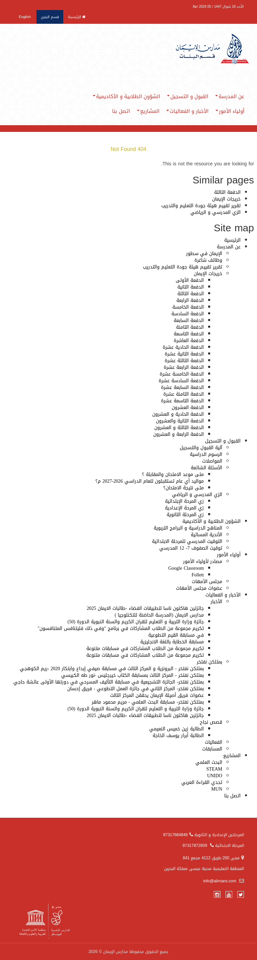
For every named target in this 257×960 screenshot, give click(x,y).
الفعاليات (213, 742)
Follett (197, 574)
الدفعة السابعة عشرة (182, 387)
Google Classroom (186, 568)
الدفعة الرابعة (190, 300)
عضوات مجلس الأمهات (199, 588)
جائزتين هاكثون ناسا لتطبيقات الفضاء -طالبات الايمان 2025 (145, 608)
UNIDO (214, 775)
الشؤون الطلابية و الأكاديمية (126, 96)
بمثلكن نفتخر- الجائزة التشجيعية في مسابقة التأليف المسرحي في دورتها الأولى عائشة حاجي (108, 682)
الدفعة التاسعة (189, 333)
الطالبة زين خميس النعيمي (176, 728)
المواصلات (212, 461)
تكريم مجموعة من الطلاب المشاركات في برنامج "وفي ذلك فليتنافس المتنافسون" (121, 628)
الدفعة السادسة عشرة (181, 380)
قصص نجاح (211, 722)
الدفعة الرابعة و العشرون (178, 434)
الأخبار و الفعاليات (187, 111)
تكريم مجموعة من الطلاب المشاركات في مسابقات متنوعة (145, 648)
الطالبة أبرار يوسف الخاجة (178, 735)
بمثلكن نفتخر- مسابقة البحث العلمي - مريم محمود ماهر (148, 702)
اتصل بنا (121, 111)
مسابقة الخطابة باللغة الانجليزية (172, 641)
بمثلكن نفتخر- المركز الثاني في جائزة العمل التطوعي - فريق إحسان (135, 688)
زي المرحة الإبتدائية (184, 501)
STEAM (214, 769)
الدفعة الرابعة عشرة (184, 367)
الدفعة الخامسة (188, 307)
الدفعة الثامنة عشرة (183, 394)
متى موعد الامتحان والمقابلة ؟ (173, 474)
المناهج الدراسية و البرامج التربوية (188, 528)
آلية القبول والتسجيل (201, 447)
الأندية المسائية (206, 534)
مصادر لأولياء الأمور (202, 561)
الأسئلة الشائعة (206, 467)
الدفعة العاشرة (189, 340)
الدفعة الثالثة (227, 192)
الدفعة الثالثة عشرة (184, 360)
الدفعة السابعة (189, 320)
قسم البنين (50, 16)
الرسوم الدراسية (206, 454)
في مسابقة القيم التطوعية (176, 635)
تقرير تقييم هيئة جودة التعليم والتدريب (201, 205)
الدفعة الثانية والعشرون (180, 420)
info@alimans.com (223, 881)
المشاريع (148, 111)
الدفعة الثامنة (190, 327)
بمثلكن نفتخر (209, 661)
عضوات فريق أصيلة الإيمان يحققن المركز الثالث (157, 695)
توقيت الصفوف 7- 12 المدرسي (190, 548)
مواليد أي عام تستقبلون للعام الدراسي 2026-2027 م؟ (149, 481)
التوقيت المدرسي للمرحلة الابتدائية (187, 541)
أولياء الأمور (230, 111)
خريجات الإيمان (226, 199)
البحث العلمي (208, 762)
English (25, 16)
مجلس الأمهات (207, 581)
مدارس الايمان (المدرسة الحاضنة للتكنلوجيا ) (159, 615)
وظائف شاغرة (208, 260)
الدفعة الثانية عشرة (184, 353)
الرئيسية (77, 16)
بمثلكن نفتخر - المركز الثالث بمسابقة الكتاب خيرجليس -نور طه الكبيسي (132, 675)
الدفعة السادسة (187, 313)
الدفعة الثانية (190, 287)
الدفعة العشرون (188, 407)
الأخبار (216, 601)
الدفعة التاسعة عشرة (182, 400)
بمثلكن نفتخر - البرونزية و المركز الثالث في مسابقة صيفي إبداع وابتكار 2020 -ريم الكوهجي (112, 668)
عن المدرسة (229, 96)
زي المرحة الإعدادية (184, 507)
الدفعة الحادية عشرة (183, 347)
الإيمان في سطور (204, 253)
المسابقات (212, 748)
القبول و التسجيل (187, 96)
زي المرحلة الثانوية (185, 514)
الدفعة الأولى (190, 280)
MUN (216, 789)
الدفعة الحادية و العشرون (178, 414)
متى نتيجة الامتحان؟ (183, 487)
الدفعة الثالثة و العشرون (179, 427)
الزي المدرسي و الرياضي (215, 212)
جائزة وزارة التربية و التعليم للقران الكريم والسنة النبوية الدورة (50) (136, 621)
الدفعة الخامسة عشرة (182, 374)
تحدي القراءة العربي (201, 782)
